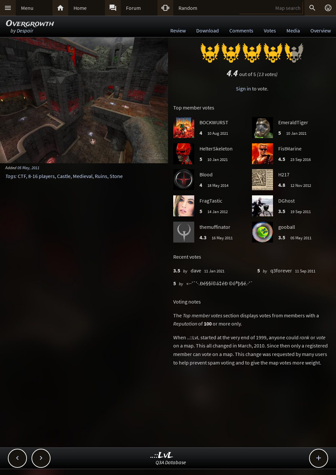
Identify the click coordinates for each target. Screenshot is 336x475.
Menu (27, 8)
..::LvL (162, 455)
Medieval (83, 176)
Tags (10, 176)
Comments (241, 30)
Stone (116, 176)
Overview (320, 30)
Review (178, 30)
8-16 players (41, 176)
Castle (64, 176)
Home (80, 8)
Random (187, 8)
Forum (133, 8)
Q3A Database (171, 462)
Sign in (243, 88)
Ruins (101, 176)
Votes (270, 30)
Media (293, 30)
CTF (22, 176)
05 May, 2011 (28, 167)
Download (207, 30)
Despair (25, 30)
